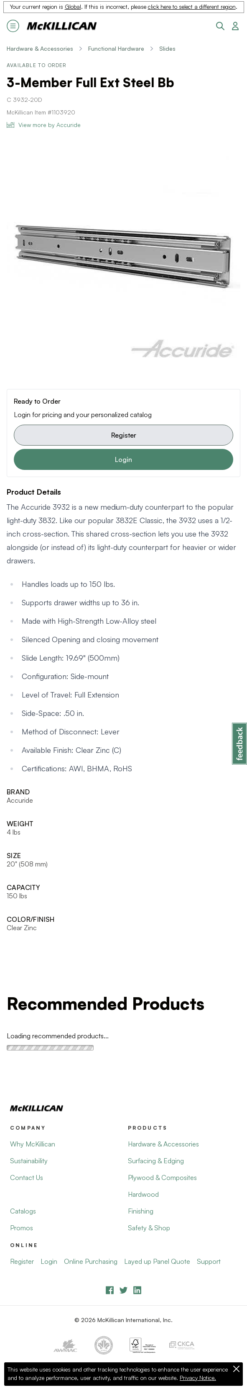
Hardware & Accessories (40, 48)
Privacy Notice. (198, 1377)
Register (123, 435)
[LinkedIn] (137, 1290)
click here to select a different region (192, 6)
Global (73, 6)
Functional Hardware (116, 48)
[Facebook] (109, 1290)
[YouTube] (123, 1290)
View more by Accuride (44, 124)
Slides (167, 48)
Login (123, 459)
